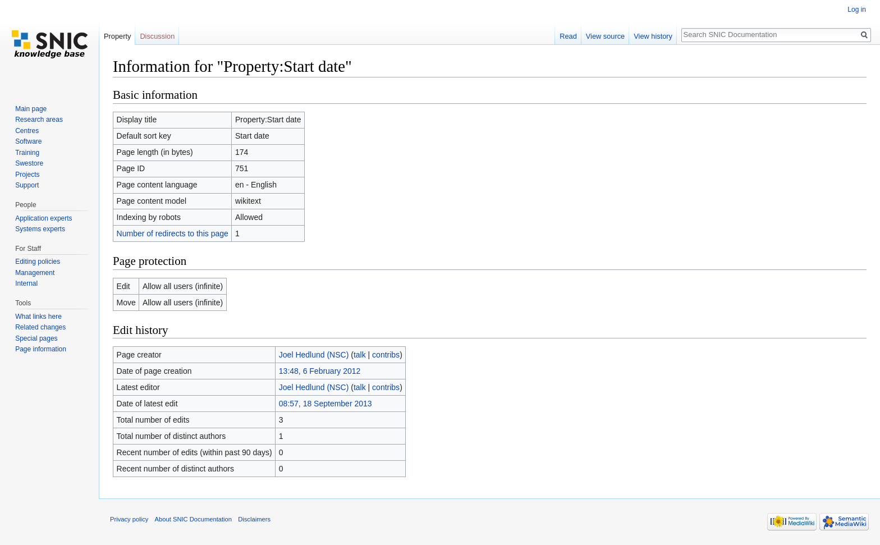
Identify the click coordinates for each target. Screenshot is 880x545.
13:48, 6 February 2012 (320, 371)
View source (605, 36)
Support (27, 185)
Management (34, 273)
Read (568, 36)
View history (653, 36)
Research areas (39, 119)
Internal (26, 283)
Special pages (36, 338)
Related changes (40, 327)
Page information (40, 349)
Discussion (157, 36)
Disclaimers (254, 519)
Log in (856, 9)
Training (27, 153)
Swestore (29, 163)
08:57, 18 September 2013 (325, 403)
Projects (27, 174)
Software (28, 141)
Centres (27, 131)
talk (360, 354)
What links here (38, 316)
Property (117, 36)
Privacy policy (129, 519)
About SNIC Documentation (193, 519)
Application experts (43, 218)
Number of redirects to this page (172, 233)
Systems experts (40, 229)
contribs (386, 354)
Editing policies (37, 261)
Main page (31, 109)
